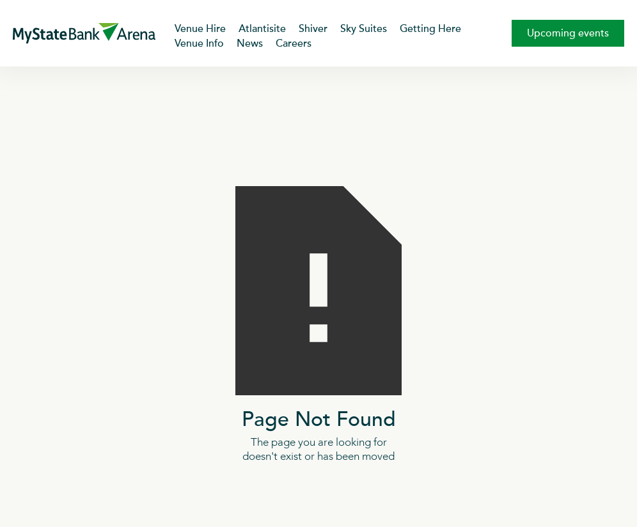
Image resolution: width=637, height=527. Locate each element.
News (250, 43)
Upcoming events (568, 33)
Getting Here (430, 28)
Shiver (313, 28)
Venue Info (199, 43)
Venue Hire (200, 28)
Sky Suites (363, 28)
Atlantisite (262, 28)
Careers (293, 43)
